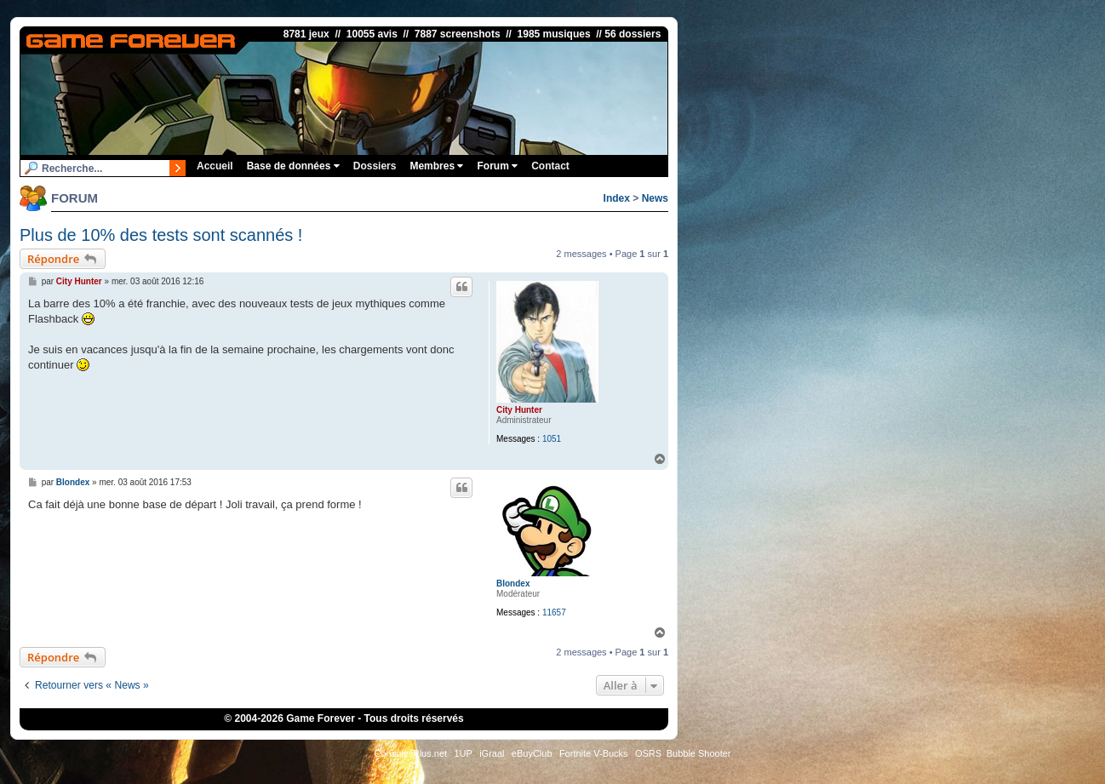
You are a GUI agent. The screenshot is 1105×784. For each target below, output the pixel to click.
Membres (436, 166)
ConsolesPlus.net (410, 753)
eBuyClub (532, 753)
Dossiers (375, 166)
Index (617, 198)
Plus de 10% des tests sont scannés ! (161, 235)
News (655, 198)
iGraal (491, 753)
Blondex (513, 583)
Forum (497, 166)
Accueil (215, 166)
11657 (554, 612)
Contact (550, 166)
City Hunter (519, 410)
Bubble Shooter (699, 753)
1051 (551, 439)
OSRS (648, 753)
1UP (463, 753)
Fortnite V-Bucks (593, 753)
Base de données (293, 166)
